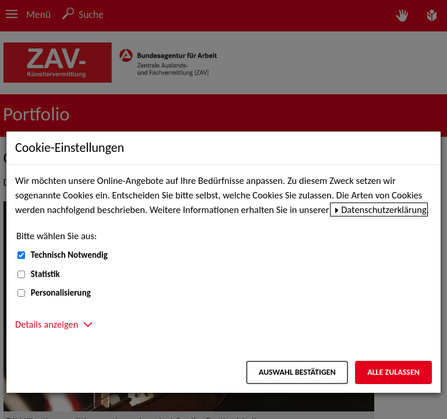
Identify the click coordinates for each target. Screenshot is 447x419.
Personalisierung (61, 292)
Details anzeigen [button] (46, 324)
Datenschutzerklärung (384, 209)
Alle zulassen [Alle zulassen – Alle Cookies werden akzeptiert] (393, 372)
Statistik (45, 274)
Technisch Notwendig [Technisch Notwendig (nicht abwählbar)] (69, 255)
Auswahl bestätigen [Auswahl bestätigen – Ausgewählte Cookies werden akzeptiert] (296, 372)
